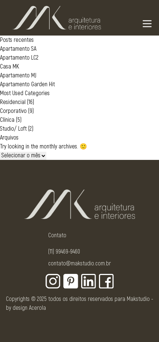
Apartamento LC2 (19, 57)
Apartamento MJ (18, 75)
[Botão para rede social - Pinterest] (70, 281)
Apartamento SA (18, 49)
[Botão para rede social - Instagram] (53, 281)
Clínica (7, 120)
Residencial (13, 102)
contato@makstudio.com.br (79, 263)
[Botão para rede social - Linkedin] (88, 281)
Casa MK (9, 66)
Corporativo (13, 111)
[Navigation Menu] (147, 24)
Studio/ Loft (13, 129)
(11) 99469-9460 (64, 251)
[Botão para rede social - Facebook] (106, 281)
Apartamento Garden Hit (27, 84)
